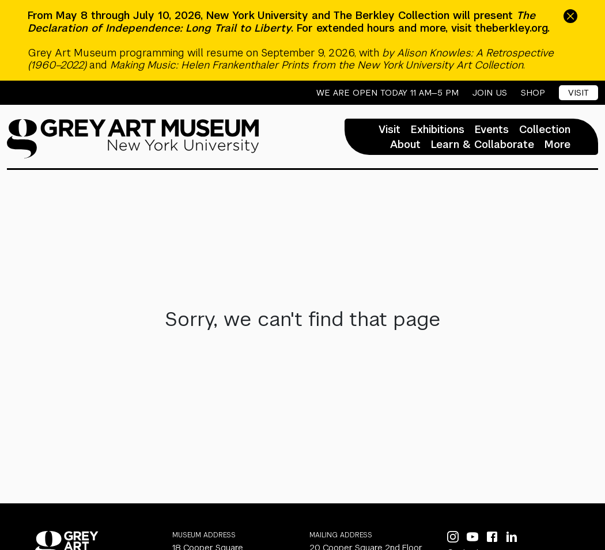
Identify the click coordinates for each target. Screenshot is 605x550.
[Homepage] (133, 139)
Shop (533, 93)
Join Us (489, 93)
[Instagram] (453, 537)
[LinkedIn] (511, 537)
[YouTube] (472, 537)
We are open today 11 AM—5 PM (387, 93)
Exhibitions (437, 129)
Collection (544, 129)
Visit (578, 92)
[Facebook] (492, 537)
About (405, 144)
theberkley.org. (512, 28)
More (557, 144)
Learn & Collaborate (482, 144)
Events (492, 129)
